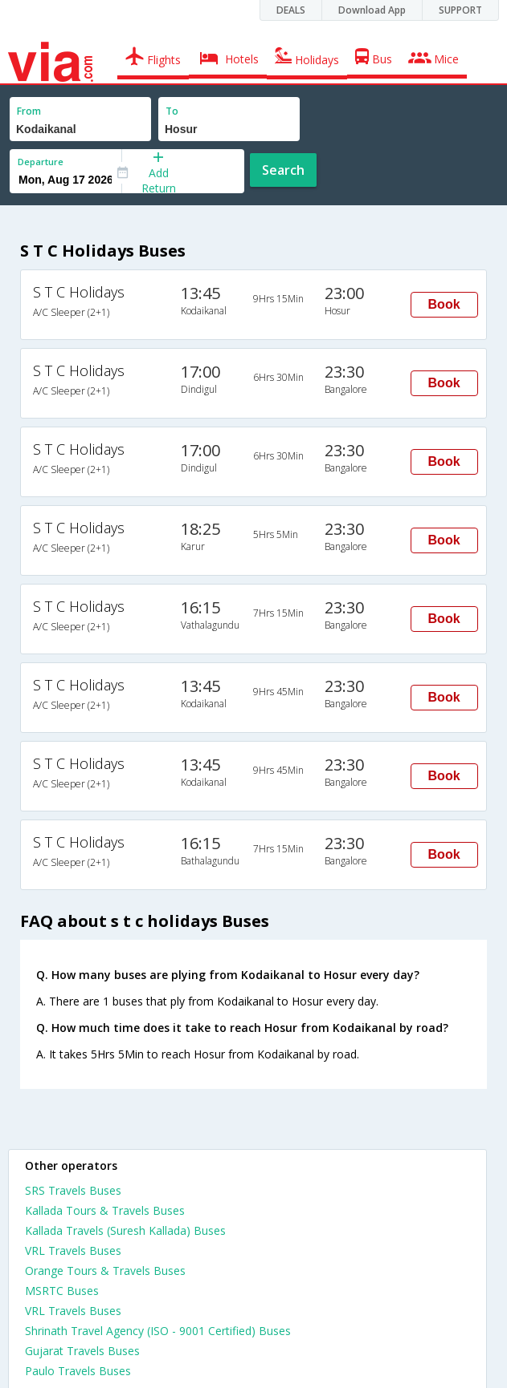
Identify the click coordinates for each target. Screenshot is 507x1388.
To (172, 111)
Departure (40, 162)
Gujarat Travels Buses (82, 1350)
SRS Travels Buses (73, 1190)
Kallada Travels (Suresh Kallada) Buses (125, 1230)
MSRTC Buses (62, 1290)
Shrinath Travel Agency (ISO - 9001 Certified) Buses (158, 1330)
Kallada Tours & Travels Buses (105, 1210)
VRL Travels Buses (73, 1250)
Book (444, 304)
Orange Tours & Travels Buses (105, 1270)
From (29, 111)
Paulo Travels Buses (78, 1370)
